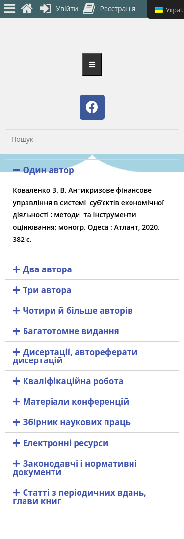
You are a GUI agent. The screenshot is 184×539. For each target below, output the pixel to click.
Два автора (47, 269)
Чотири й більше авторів (77, 310)
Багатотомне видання (71, 331)
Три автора (47, 290)
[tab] (92, 170)
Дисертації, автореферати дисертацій (75, 356)
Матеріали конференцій (76, 401)
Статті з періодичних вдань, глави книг (79, 497)
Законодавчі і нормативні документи (75, 468)
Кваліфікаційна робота (73, 381)
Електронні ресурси (65, 443)
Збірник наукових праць (77, 422)
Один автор (48, 170)
